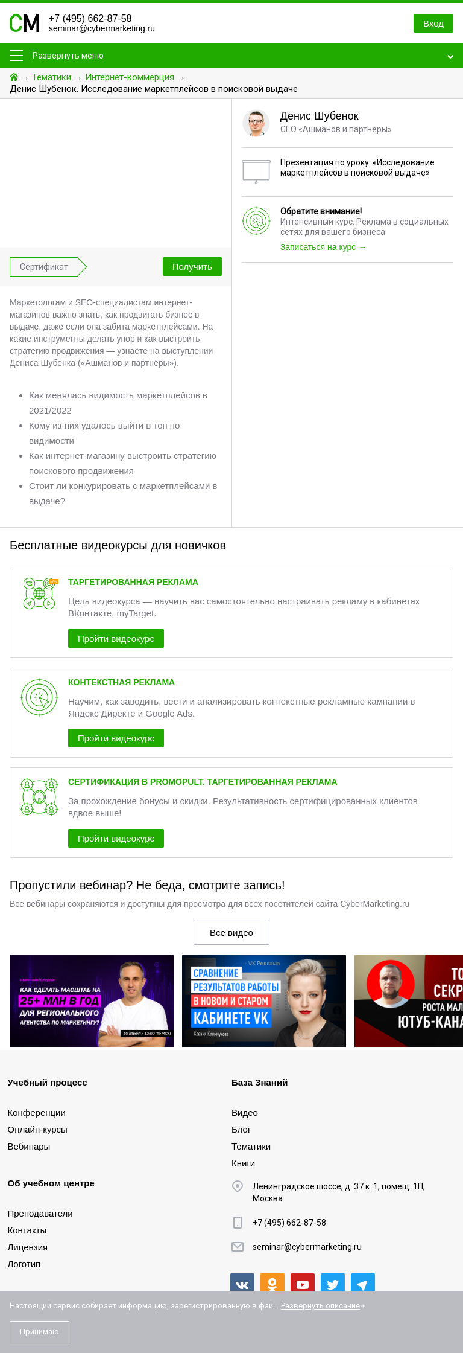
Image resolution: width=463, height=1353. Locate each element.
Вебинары (29, 1146)
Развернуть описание (320, 1305)
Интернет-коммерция (129, 77)
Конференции (37, 1112)
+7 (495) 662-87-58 (90, 18)
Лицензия (28, 1247)
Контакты (27, 1230)
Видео (245, 1112)
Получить (192, 266)
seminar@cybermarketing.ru (102, 28)
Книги (243, 1163)
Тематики (51, 77)
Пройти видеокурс (116, 638)
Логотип (24, 1264)
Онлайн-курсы (38, 1129)
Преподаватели (40, 1213)
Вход (433, 23)
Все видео (231, 932)
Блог (241, 1129)
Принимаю (39, 1331)
